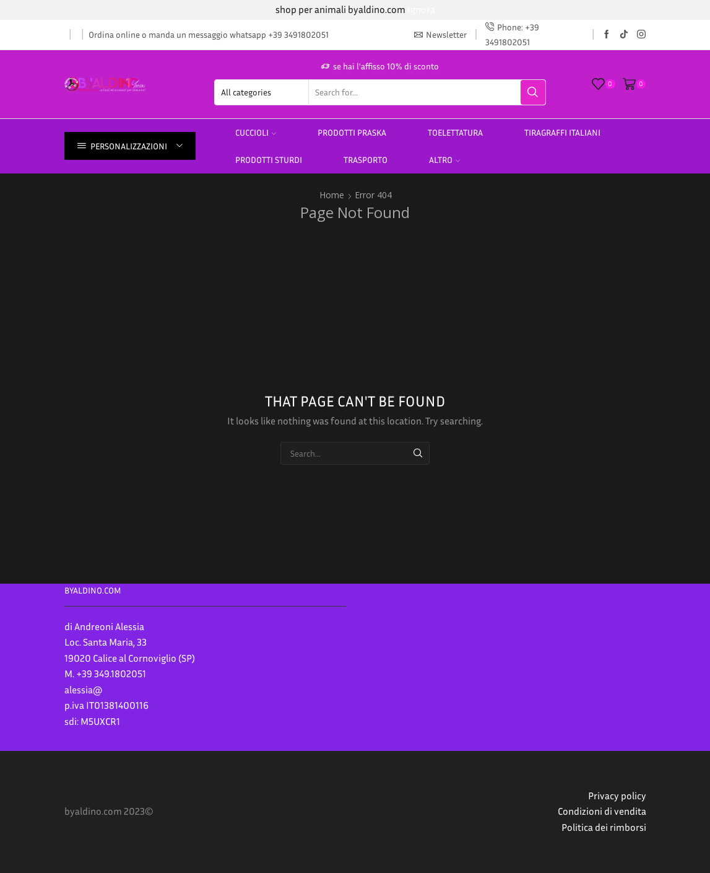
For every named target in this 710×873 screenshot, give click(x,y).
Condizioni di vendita (602, 811)
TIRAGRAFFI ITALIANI (562, 132)
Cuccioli (255, 132)
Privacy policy (617, 795)
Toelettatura (455, 132)
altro (444, 159)
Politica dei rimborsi (603, 827)
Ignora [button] (421, 9)
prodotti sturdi (268, 159)
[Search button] (533, 92)
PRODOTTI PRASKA (352, 132)
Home (331, 195)
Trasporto (365, 159)
